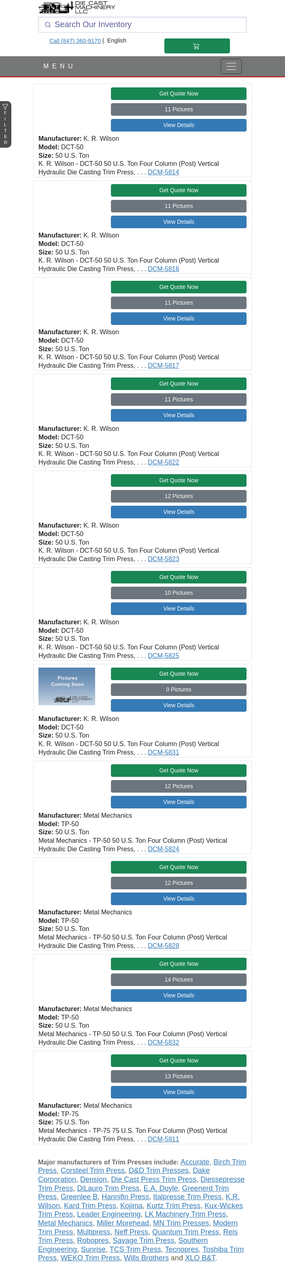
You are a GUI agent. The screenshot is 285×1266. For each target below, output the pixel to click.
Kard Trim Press (90, 1206)
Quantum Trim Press (185, 1232)
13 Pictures (179, 1076)
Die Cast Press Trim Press (153, 1179)
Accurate (195, 1162)
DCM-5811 (163, 1139)
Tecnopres (182, 1249)
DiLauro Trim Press (108, 1188)
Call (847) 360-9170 (75, 41)
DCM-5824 (163, 849)
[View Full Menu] (231, 66)
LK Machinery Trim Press (185, 1214)
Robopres (92, 1240)
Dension (93, 1179)
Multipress (93, 1232)
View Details (178, 125)
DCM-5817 (163, 365)
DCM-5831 (163, 752)
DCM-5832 (163, 1042)
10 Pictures (179, 593)
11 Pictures (179, 109)
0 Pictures (178, 689)
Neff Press (131, 1232)
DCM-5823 (163, 559)
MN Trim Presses (181, 1223)
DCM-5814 (163, 172)
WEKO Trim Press (90, 1258)
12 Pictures (179, 496)
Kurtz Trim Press (173, 1206)
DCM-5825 (163, 655)
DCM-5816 (163, 268)
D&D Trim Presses (159, 1170)
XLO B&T (200, 1258)
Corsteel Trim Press (93, 1170)
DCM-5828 (163, 945)
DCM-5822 (163, 462)
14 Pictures (179, 979)
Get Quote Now (178, 93)
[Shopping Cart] (197, 45)
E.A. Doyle (160, 1188)
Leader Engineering (108, 1214)
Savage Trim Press (143, 1240)
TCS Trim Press (135, 1249)
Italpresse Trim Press (187, 1197)
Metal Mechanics (65, 1223)
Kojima (131, 1206)
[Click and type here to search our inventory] (142, 25)
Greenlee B (79, 1197)
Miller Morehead (123, 1223)
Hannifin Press (125, 1197)
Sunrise (93, 1249)
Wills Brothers (146, 1258)
